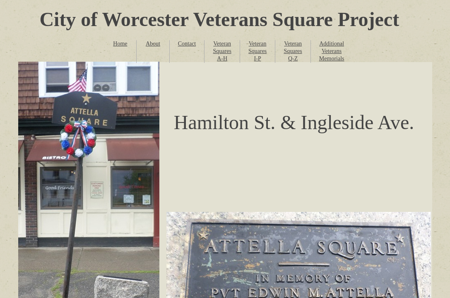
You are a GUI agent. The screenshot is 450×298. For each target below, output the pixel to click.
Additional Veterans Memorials (331, 51)
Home (120, 44)
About (153, 44)
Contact (187, 44)
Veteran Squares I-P (257, 51)
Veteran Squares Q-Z (293, 51)
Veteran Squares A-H (222, 51)
